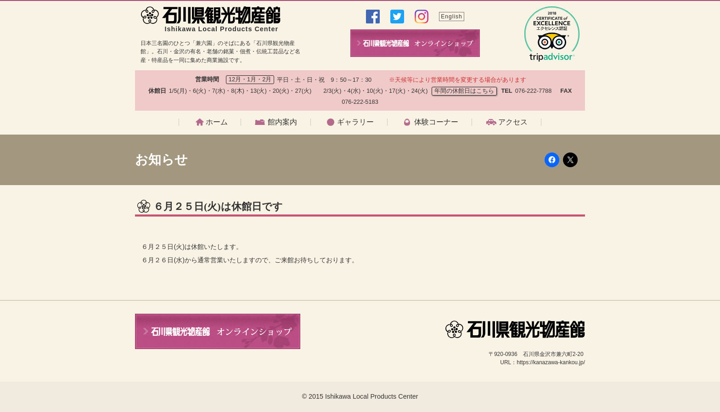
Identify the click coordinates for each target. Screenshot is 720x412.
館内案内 (282, 122)
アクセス (513, 122)
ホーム (217, 122)
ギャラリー (355, 122)
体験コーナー (436, 122)
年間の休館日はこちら (464, 90)
